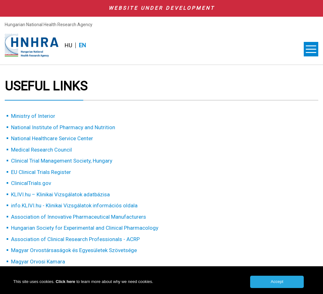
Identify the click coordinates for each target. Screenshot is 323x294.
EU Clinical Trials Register (41, 172)
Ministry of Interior (33, 116)
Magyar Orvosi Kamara (38, 261)
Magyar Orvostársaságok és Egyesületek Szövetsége (74, 250)
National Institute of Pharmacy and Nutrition (63, 127)
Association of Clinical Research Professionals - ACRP (75, 239)
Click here (66, 284)
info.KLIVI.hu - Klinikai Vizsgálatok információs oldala (74, 205)
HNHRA (31, 45)
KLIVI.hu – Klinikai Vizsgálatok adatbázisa (60, 194)
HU (68, 45)
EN (82, 45)
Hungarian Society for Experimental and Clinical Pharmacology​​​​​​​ (84, 228)
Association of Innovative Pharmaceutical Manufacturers (78, 217)
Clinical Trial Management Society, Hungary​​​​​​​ (61, 161)
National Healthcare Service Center (52, 138)
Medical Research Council (41, 150)
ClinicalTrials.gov (31, 183)
